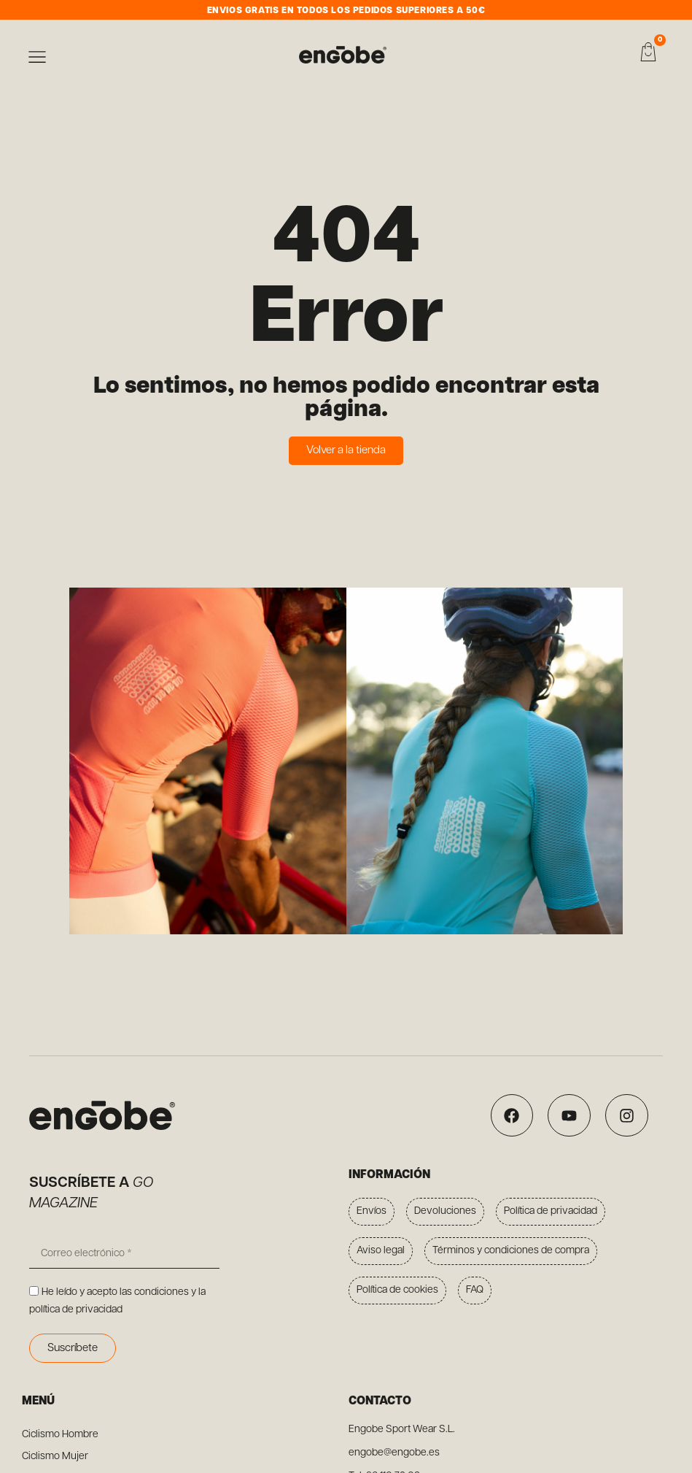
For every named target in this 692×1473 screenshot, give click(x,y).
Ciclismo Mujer (55, 1456)
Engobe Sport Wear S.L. (402, 1429)
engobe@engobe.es (394, 1452)
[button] (37, 59)
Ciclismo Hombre (60, 1434)
